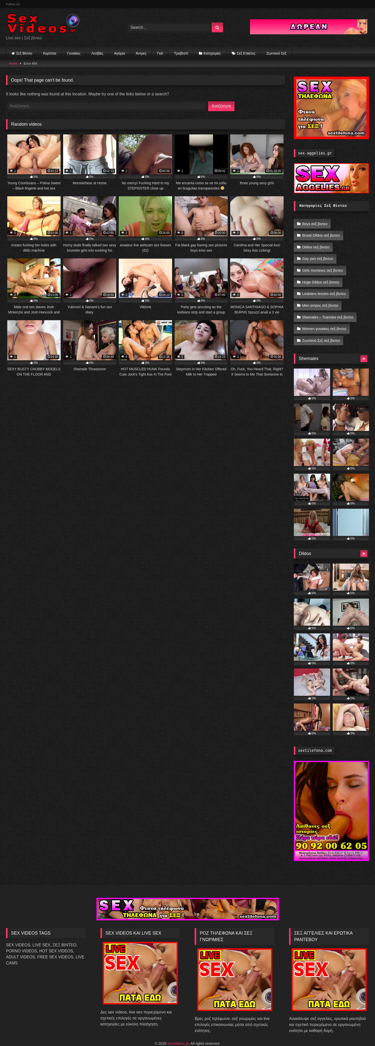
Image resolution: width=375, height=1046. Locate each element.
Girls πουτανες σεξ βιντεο (322, 266)
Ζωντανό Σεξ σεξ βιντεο (321, 329)
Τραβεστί (181, 53)
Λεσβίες (97, 53)
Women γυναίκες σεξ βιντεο (324, 319)
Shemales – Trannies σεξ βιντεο (327, 308)
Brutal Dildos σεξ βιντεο (321, 234)
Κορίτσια (49, 53)
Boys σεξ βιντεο (314, 223)
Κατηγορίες (212, 53)
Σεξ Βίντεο (24, 53)
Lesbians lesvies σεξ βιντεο (324, 287)
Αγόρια (119, 53)
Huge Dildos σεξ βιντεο (320, 276)
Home (13, 63)
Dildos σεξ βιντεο (315, 245)
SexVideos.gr (178, 1031)
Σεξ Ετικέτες (246, 53)
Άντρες (141, 53)
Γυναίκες (74, 53)
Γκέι (160, 53)
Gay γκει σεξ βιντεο (317, 255)
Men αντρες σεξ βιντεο (320, 297)
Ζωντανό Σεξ (276, 53)
